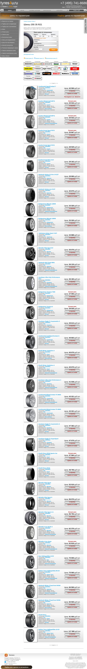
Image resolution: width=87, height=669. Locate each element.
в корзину (72, 91)
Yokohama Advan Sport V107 (47, 233)
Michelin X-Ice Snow (44, 541)
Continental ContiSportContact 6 (48, 336)
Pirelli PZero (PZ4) (44, 468)
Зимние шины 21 (39, 58)
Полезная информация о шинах (10, 48)
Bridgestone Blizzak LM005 (47, 204)
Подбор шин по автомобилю (9, 26)
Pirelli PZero (42, 615)
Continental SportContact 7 (47, 86)
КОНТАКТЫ (60, 10)
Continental (50, 90)
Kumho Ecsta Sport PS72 (46, 130)
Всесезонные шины (7, 37)
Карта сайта (75, 660)
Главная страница (27, 21)
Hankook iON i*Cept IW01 (46, 262)
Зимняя (47, 123)
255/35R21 (47, 87)
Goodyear (49, 282)
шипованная (52, 534)
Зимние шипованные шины (9, 50)
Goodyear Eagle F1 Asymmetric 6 (49, 424)
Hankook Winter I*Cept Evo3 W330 (49, 585)
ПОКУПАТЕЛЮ (47, 10)
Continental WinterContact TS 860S (49, 394)
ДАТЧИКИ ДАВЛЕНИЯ (34, 10)
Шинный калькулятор (7, 45)
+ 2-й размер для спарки (40, 38)
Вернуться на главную (7, 21)
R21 (44, 89)
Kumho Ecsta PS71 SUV (46, 160)
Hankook (49, 178)
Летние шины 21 (28, 58)
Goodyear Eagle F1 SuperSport (48, 438)
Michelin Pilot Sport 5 (45, 497)
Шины (3, 29)
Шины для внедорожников (8, 40)
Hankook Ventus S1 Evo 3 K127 (48, 174)
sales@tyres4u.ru (12, 663)
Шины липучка (5, 56)
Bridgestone (50, 207)
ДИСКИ (22, 10)
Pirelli (48, 354)
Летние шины (5, 32)
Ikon (48, 560)
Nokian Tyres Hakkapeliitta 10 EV (49, 629)
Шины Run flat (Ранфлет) (8, 42)
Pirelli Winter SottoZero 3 (46, 350)
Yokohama (49, 237)
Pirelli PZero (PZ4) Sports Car (47, 453)
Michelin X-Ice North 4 (45, 526)
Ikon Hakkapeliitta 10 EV (46, 556)
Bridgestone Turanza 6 (45, 306)
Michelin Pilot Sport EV (45, 248)
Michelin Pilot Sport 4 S (45, 512)
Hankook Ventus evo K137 (46, 189)
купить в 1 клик (72, 93)
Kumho (48, 105)
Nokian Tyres (50, 574)
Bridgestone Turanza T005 (46, 292)
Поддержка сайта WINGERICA (75, 658)
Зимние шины (5, 34)
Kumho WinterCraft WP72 (46, 101)
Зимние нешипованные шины (9, 53)
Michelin (49, 251)
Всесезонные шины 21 (51, 58)
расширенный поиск (29, 54)
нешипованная (53, 123)
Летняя (47, 94)
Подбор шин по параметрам (9, 24)
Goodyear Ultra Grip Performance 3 (49, 380)
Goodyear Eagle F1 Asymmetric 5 (49, 321)
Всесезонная (48, 108)
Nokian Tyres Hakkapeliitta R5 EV (49, 571)
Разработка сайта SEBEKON (75, 657)
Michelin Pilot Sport (44, 482)
